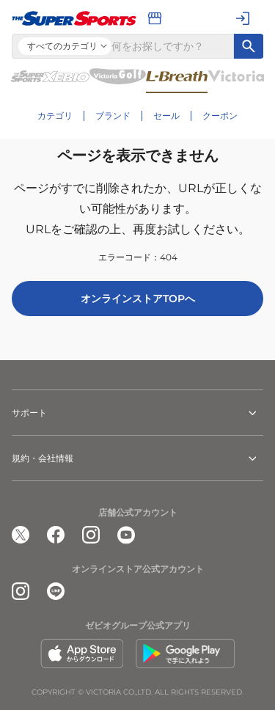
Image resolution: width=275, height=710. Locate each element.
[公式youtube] (126, 535)
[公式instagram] (91, 535)
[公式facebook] (56, 535)
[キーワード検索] (248, 46)
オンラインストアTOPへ (138, 298)
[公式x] (20, 535)
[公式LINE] (56, 591)
